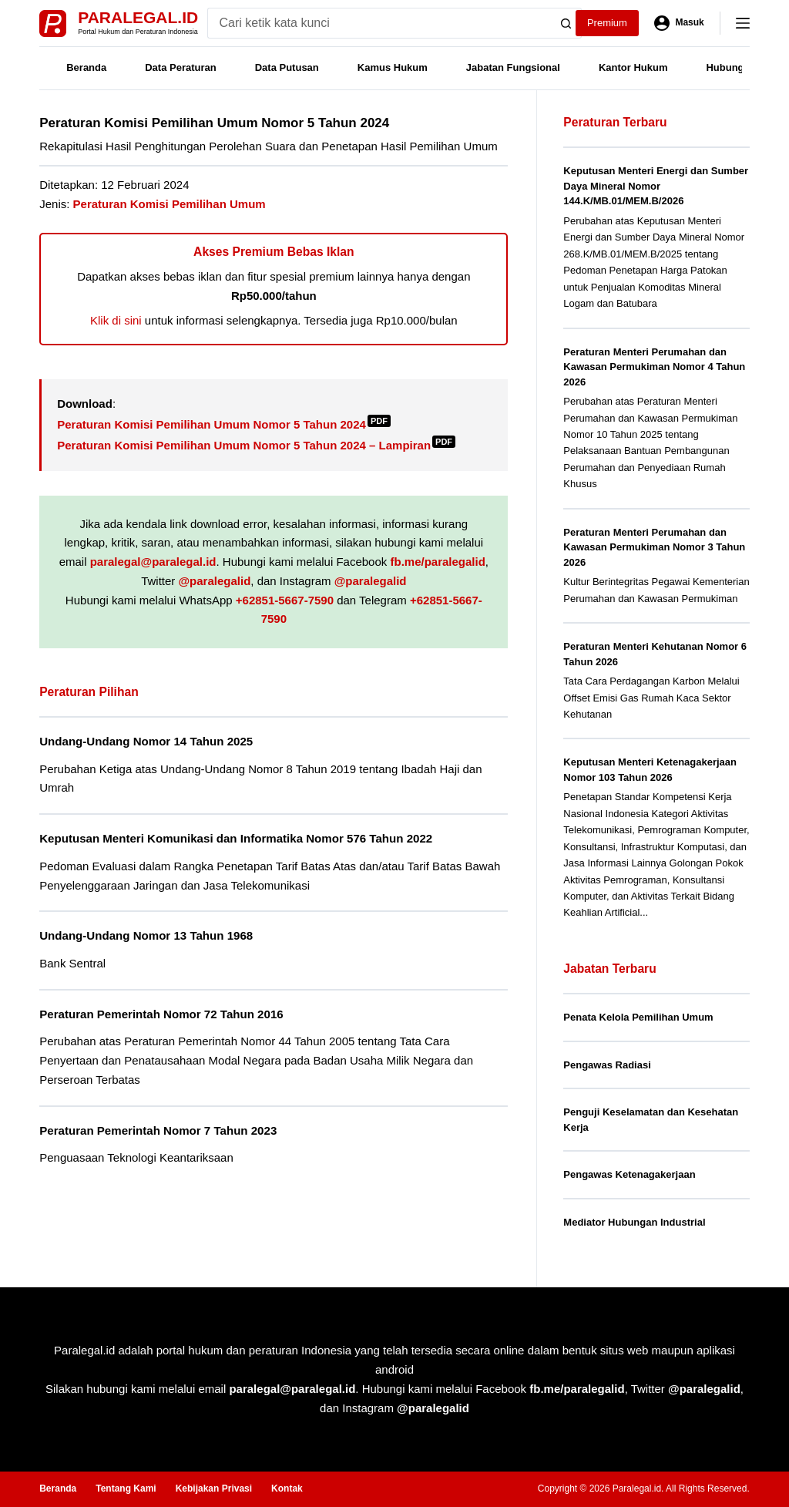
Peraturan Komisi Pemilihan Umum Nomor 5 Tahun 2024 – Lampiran (256, 445)
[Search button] (566, 23)
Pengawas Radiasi (606, 1065)
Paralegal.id (138, 17)
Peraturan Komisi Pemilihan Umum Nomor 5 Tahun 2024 (224, 424)
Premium (607, 23)
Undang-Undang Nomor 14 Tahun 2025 (146, 741)
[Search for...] (379, 23)
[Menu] (743, 23)
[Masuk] (679, 23)
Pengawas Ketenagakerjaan (629, 1174)
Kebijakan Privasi (214, 1488)
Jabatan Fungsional (513, 67)
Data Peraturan (180, 67)
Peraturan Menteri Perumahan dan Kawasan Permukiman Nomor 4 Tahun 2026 (654, 367)
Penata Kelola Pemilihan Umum (638, 1017)
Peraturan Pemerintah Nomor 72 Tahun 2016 (161, 1014)
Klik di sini (116, 320)
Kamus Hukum (393, 67)
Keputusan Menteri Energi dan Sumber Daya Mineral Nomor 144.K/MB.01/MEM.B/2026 (655, 186)
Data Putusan (287, 67)
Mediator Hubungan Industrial (634, 1222)
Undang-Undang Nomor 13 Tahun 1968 (146, 935)
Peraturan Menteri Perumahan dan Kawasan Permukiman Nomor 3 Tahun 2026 (654, 547)
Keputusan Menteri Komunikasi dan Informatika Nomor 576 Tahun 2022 (235, 838)
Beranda (86, 67)
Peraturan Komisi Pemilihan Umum (169, 203)
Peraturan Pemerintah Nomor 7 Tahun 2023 (158, 1130)
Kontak (287, 1488)
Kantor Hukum (633, 67)
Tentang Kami (126, 1488)
